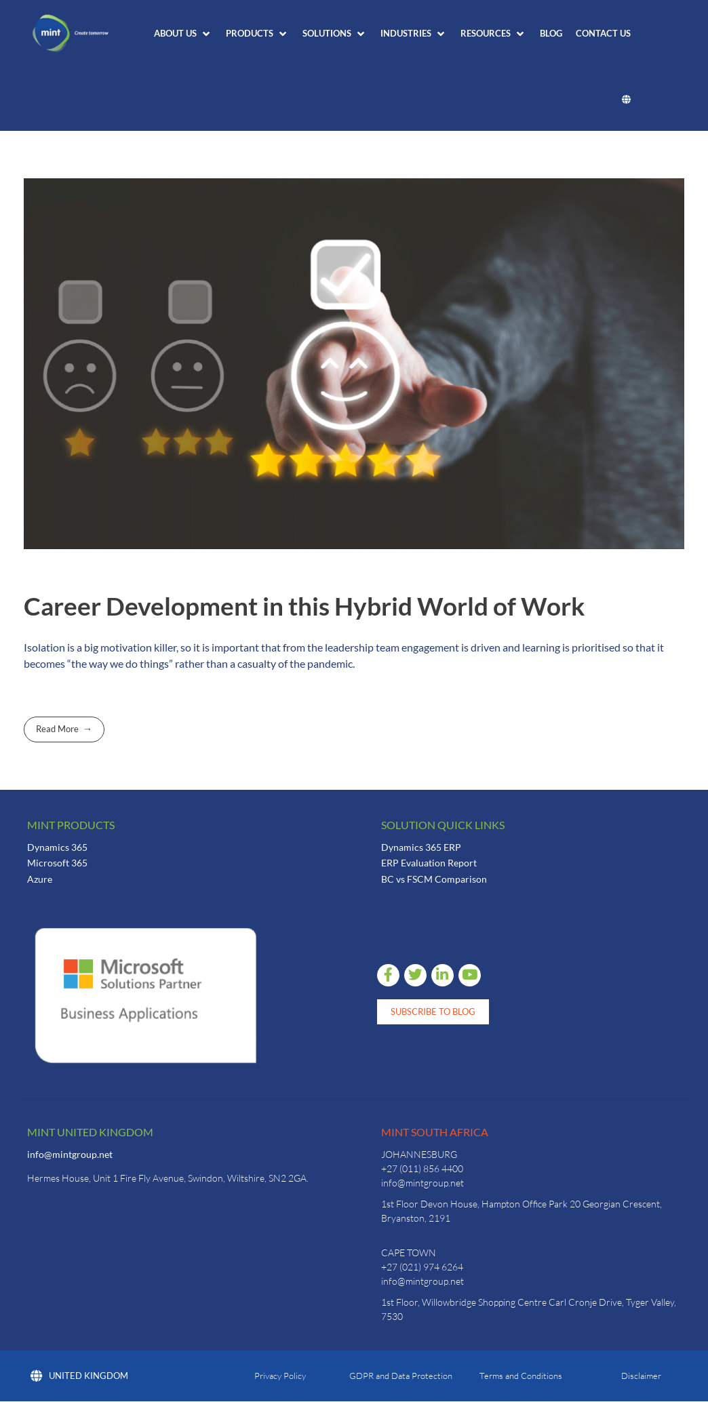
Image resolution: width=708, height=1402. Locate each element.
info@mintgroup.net (70, 1154)
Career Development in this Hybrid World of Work (304, 606)
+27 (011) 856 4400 (422, 1168)
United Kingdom (79, 1376)
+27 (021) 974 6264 (422, 1267)
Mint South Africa (434, 1131)
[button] (183, 34)
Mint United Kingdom (90, 1131)
